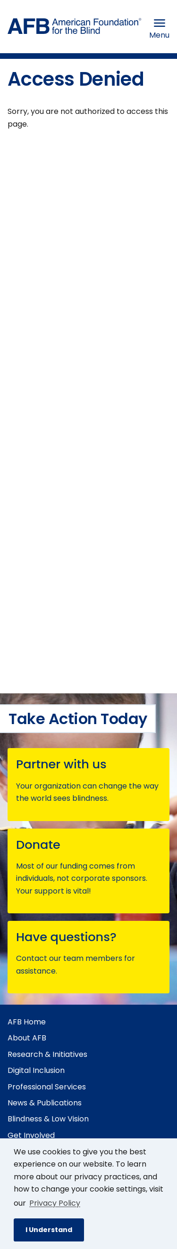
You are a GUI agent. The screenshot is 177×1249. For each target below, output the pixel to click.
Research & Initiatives (47, 1054)
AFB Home (27, 1021)
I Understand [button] (48, 1229)
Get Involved (31, 1135)
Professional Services (47, 1086)
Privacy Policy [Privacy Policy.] (54, 1203)
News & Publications (45, 1102)
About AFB (27, 1037)
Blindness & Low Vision (48, 1118)
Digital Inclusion (36, 1070)
